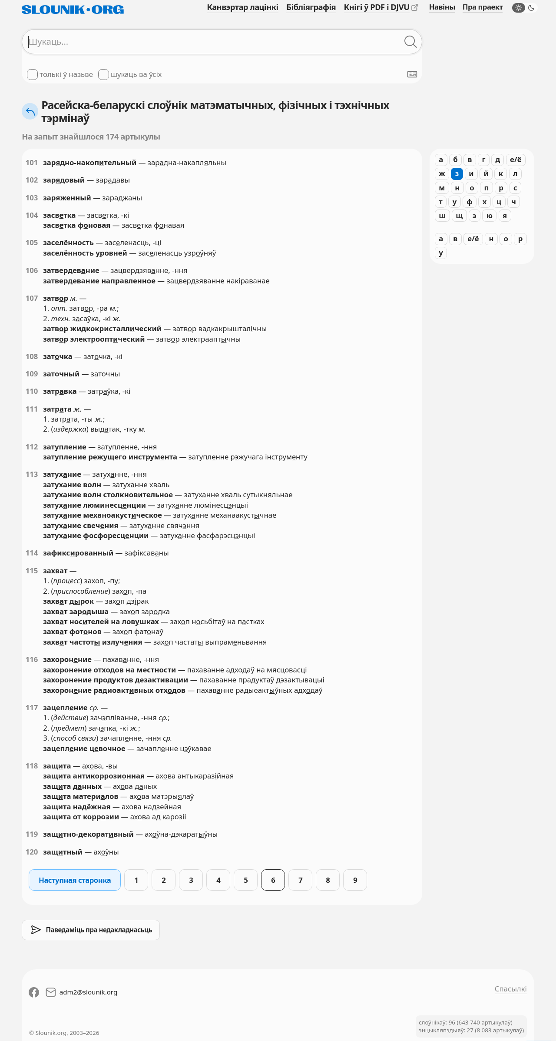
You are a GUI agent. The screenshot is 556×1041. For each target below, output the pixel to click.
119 (32, 834)
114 (32, 553)
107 (32, 298)
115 (32, 570)
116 (32, 659)
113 (32, 474)
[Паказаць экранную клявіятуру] (412, 74)
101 (32, 162)
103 (32, 198)
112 (32, 447)
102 (32, 180)
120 (32, 852)
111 (32, 409)
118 (32, 766)
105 (32, 242)
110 (32, 391)
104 (32, 215)
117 (32, 707)
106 (32, 270)
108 (32, 356)
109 (32, 374)
